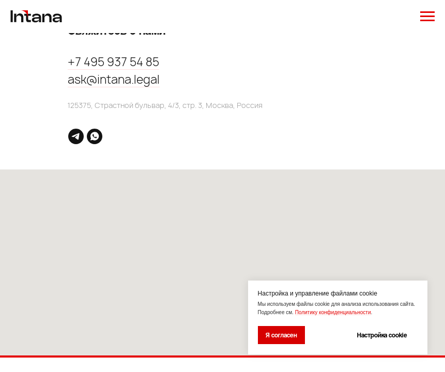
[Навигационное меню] (427, 16)
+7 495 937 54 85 (113, 62)
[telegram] (76, 136)
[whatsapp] (94, 136)
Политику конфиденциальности (333, 312)
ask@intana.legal (114, 79)
